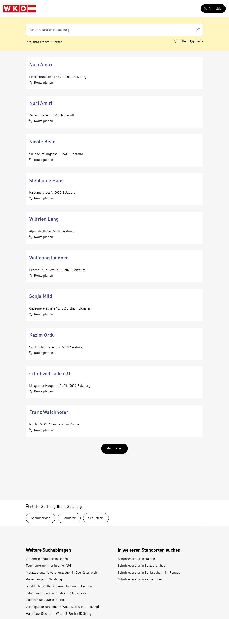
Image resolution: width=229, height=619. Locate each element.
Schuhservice (40, 518)
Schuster (69, 518)
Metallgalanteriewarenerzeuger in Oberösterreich (61, 572)
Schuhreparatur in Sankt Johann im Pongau (149, 572)
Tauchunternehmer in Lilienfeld (48, 565)
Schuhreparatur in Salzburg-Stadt (142, 565)
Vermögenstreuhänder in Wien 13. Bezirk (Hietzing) (62, 607)
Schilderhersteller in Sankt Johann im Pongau (59, 586)
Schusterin (96, 518)
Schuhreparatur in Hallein (136, 559)
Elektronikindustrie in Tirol (45, 600)
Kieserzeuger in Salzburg (44, 579)
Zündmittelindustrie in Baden (47, 559)
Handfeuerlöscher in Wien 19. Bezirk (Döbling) (59, 614)
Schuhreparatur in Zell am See (140, 579)
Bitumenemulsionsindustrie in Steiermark (56, 593)
